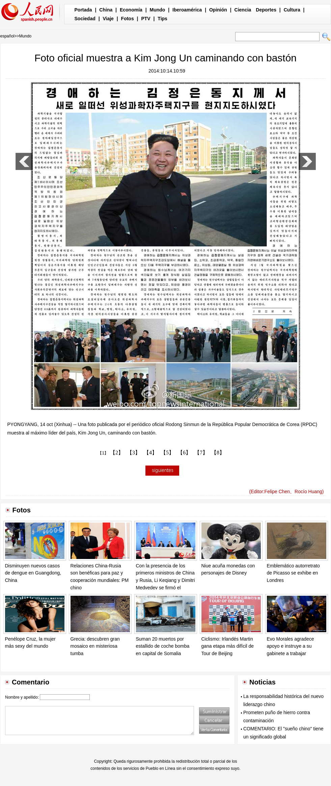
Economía (131, 9)
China (105, 9)
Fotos (127, 18)
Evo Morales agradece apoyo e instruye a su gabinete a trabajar (290, 646)
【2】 (116, 452)
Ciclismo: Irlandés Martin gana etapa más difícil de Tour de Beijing (227, 646)
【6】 (184, 452)
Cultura (292, 9)
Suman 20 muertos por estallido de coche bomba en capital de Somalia (163, 646)
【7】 (201, 452)
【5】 (167, 452)
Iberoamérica (187, 9)
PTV (145, 18)
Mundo (157, 9)
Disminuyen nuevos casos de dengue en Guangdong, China (33, 573)
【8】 (218, 452)
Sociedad (85, 18)
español (7, 36)
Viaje (108, 18)
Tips (162, 18)
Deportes (266, 9)
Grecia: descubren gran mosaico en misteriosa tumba (95, 646)
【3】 (133, 452)
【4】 (150, 452)
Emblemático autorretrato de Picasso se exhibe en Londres (293, 573)
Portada (83, 9)
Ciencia (243, 9)
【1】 (103, 453)
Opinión (218, 9)
